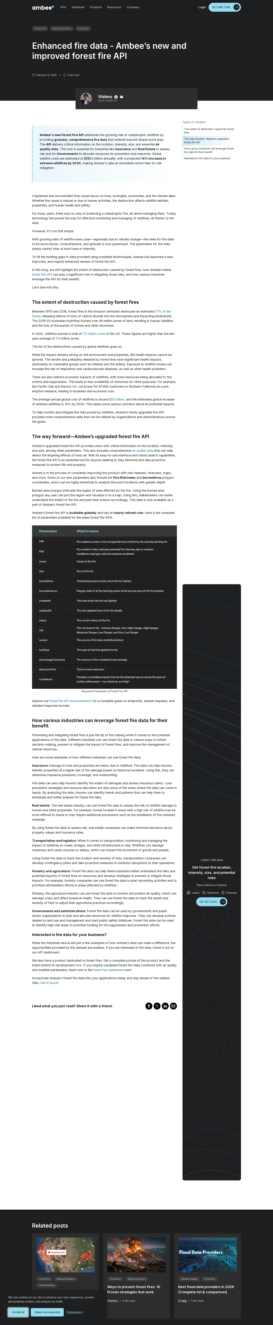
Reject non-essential (47, 1312)
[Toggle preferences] (75, 1312)
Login (202, 7)
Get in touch (49, 983)
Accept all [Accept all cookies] (18, 1312)
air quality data (142, 450)
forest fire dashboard (108, 970)
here (78, 965)
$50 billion (116, 399)
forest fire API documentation (70, 701)
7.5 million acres (94, 334)
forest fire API (42, 274)
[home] (43, 7)
